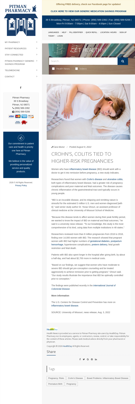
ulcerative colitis (115, 179)
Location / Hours (108, 32)
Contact (9, 76)
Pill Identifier (76, 32)
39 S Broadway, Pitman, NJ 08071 (63, 19)
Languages (53, 32)
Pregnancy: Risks (56, 378)
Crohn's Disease (75, 378)
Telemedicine (12, 70)
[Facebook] (20, 88)
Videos (81, 68)
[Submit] (123, 61)
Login (60, 36)
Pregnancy (71, 384)
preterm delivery (99, 244)
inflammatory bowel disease (82, 169)
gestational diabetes (100, 241)
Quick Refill (91, 32)
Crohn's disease (94, 179)
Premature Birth (55, 384)
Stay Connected (14, 55)
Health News (61, 68)
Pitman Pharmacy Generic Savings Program (19, 62)
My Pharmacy (12, 42)
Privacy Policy (21, 185)
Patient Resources (15, 48)
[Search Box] (83, 61)
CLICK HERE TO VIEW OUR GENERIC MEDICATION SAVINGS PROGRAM (88, 11)
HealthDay (67, 346)
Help (64, 32)
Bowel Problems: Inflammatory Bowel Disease (107, 378)
